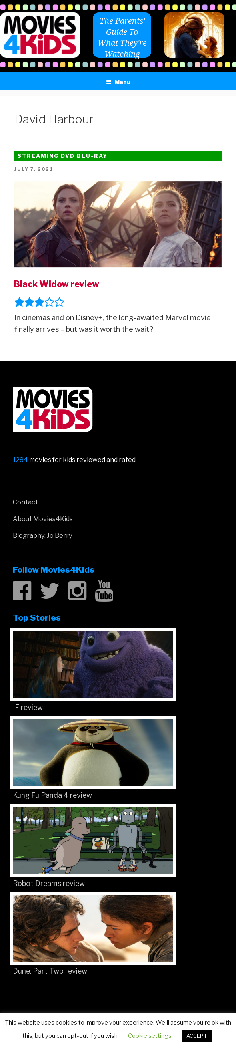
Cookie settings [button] (150, 1035)
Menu (118, 82)
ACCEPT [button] (196, 1036)
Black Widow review (56, 284)
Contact (25, 502)
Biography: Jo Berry (42, 535)
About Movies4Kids (43, 519)
